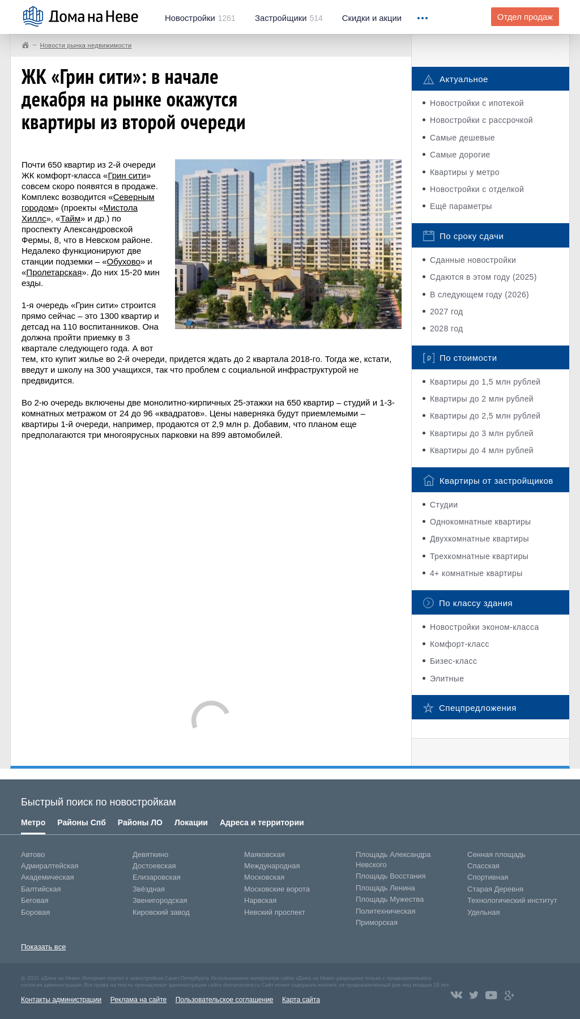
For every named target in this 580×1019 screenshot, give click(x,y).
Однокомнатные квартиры (480, 521)
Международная (272, 866)
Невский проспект (274, 912)
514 (289, 18)
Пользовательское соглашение (225, 1000)
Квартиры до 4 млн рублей (482, 450)
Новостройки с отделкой (477, 189)
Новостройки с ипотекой (477, 103)
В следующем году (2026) (479, 294)
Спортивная (487, 877)
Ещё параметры (461, 206)
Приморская (377, 922)
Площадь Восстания (391, 876)
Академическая (47, 877)
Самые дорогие (460, 154)
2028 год (446, 328)
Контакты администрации (61, 1000)
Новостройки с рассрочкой (481, 120)
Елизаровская (157, 877)
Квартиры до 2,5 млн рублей (485, 415)
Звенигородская (160, 900)
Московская (264, 877)
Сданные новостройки (473, 260)
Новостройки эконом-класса (484, 627)
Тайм (70, 218)
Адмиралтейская (50, 866)
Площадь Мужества (390, 899)
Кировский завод (161, 912)
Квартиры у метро (465, 172)
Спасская (483, 866)
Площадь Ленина (385, 888)
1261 (200, 18)
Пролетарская (54, 272)
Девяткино (150, 854)
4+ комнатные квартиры (476, 573)
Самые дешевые (462, 137)
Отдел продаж (525, 17)
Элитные (447, 678)
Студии (444, 504)
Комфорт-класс (459, 644)
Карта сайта (301, 1000)
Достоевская (154, 866)
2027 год (446, 311)
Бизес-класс (453, 661)
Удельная (483, 912)
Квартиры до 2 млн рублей (482, 398)
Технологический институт (512, 900)
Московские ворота (277, 889)
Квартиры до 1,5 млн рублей (485, 381)
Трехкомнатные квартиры (479, 556)
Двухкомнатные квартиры (479, 538)
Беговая (34, 900)
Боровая (35, 912)
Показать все (43, 947)
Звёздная (149, 889)
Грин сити (127, 175)
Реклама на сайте (138, 1000)
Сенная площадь (496, 854)
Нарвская (260, 900)
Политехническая (386, 911)
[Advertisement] (211, 564)
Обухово (123, 261)
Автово (33, 854)
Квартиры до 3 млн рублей (482, 433)
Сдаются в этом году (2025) (483, 277)
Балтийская (41, 889)
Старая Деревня (495, 889)
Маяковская (264, 854)
